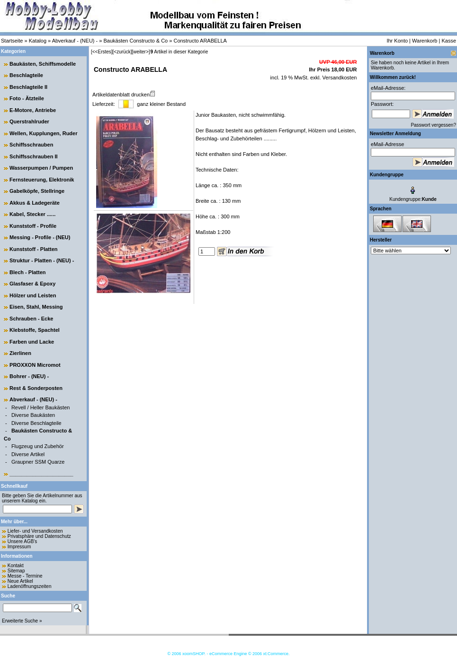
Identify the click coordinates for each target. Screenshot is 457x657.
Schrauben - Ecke (31, 318)
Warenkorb (424, 40)
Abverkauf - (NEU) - (75, 40)
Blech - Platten (27, 272)
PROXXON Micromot (35, 365)
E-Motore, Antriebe (32, 110)
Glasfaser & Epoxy (32, 283)
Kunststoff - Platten (33, 249)
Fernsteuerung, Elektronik (41, 179)
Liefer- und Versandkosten (35, 531)
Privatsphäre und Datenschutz (39, 536)
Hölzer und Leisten (32, 295)
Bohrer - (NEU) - (29, 376)
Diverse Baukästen (33, 415)
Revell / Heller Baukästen (40, 407)
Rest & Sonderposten (36, 388)
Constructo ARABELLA (200, 40)
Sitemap (16, 570)
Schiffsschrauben (31, 144)
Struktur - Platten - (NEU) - (41, 260)
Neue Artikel (20, 581)
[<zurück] (122, 51)
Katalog (37, 40)
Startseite (12, 40)
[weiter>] (141, 51)
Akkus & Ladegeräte (34, 203)
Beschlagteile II (28, 87)
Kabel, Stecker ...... (32, 214)
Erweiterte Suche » (22, 620)
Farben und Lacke (31, 342)
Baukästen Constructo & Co (135, 40)
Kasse (448, 40)
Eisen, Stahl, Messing (36, 307)
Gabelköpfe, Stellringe (36, 191)
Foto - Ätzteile (26, 98)
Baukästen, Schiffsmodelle (42, 64)
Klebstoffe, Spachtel (34, 330)
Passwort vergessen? (433, 125)
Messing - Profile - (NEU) (39, 237)
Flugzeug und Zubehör (37, 446)
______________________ (41, 473)
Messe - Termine (25, 576)
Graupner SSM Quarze (38, 462)
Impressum (19, 546)
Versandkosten (339, 77)
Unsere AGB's (22, 541)
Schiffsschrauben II (33, 156)
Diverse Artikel (28, 454)
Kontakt (16, 565)
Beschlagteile (26, 75)
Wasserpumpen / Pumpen (41, 168)
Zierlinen (20, 353)
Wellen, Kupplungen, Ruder (43, 133)
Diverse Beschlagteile (36, 423)
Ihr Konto (397, 40)
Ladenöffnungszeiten (30, 586)
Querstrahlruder (29, 121)
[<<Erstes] (102, 51)
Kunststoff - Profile (32, 226)
